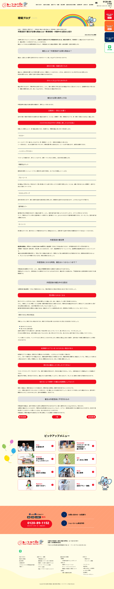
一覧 (56, 417)
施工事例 (63, 4)
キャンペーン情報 (89, 561)
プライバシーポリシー (88, 574)
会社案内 (85, 572)
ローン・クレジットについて (69, 566)
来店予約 (85, 566)
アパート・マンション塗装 (44, 565)
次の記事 (23, 417)
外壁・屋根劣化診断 (67, 572)
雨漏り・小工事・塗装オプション (46, 563)
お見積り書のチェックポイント (69, 560)
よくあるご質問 (86, 570)
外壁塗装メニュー (42, 559)
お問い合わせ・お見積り (89, 568)
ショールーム (86, 564)
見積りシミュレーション (68, 564)
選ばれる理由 (46, 4)
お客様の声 (79, 4)
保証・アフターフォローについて (46, 569)
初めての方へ (39, 4)
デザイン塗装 (41, 567)
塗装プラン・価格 (41, 557)
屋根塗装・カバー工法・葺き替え (46, 561)
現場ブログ (87, 559)
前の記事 (90, 417)
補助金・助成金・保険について (69, 568)
